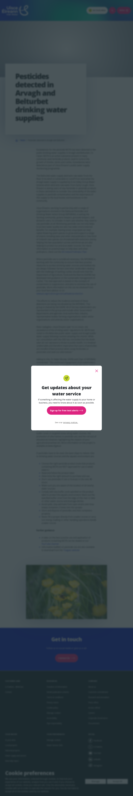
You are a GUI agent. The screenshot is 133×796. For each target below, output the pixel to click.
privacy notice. (70, 422)
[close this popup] (97, 371)
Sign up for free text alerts (66, 410)
